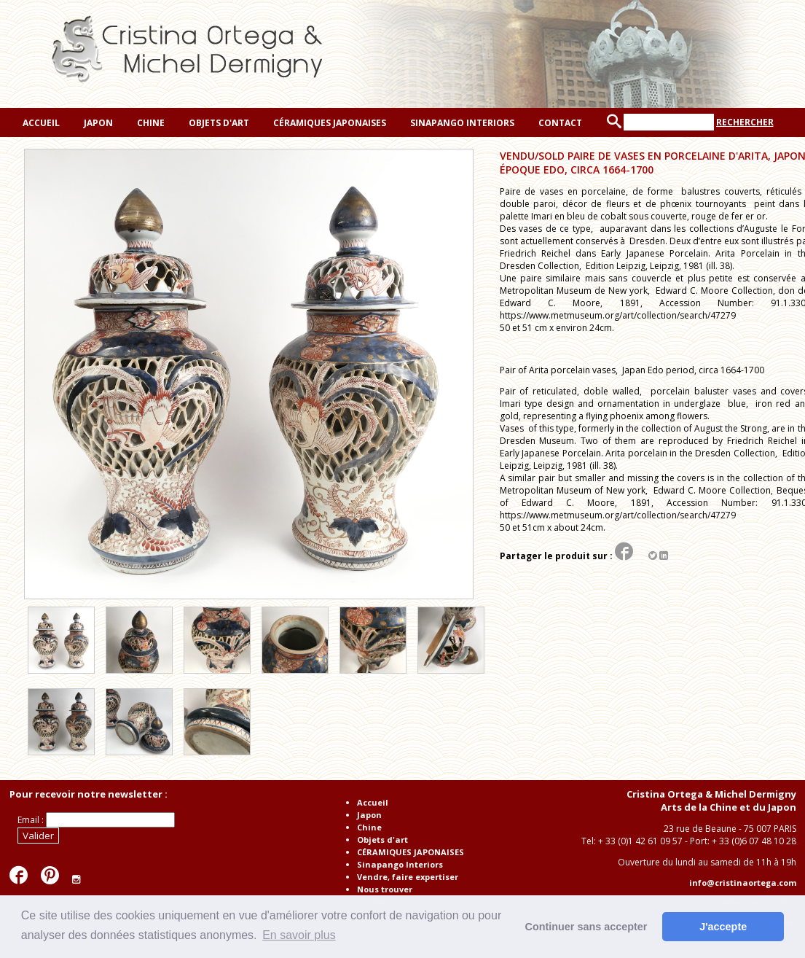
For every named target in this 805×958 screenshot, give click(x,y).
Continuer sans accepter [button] (586, 926)
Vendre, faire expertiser (407, 876)
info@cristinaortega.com (742, 882)
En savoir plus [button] (299, 935)
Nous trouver (384, 889)
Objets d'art (217, 123)
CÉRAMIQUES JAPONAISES (328, 123)
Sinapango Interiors (461, 123)
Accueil (40, 123)
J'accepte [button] (723, 926)
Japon (97, 123)
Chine (150, 123)
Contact (559, 123)
